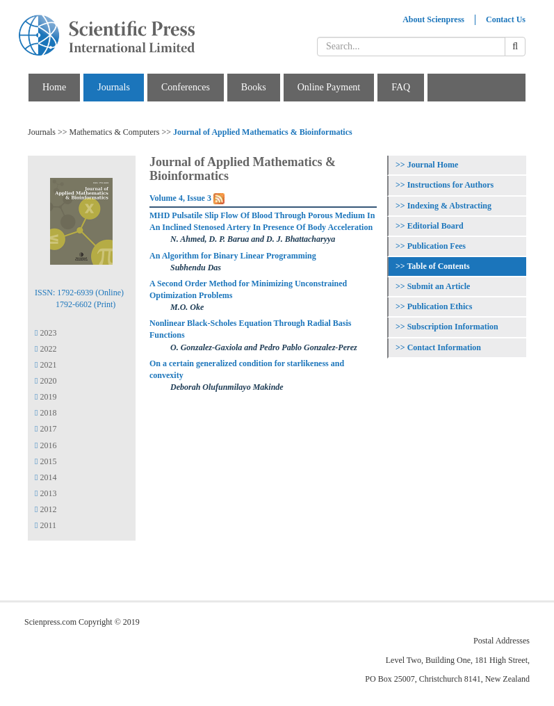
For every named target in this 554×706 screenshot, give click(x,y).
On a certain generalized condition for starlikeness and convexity (246, 369)
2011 (45, 525)
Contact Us (506, 19)
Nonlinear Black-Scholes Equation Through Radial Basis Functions (250, 329)
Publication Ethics (440, 306)
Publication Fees (436, 246)
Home (54, 87)
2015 (45, 461)
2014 (45, 477)
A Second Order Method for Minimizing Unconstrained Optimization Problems (248, 289)
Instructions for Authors (450, 185)
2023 (45, 333)
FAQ (400, 87)
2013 (45, 493)
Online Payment (329, 87)
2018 (45, 413)
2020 (45, 381)
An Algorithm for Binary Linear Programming (232, 256)
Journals (113, 87)
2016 (45, 445)
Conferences (185, 87)
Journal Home (433, 165)
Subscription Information (452, 326)
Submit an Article (439, 286)
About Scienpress (433, 19)
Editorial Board (435, 226)
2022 (45, 349)
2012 (45, 509)
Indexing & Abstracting (449, 206)
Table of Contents (438, 266)
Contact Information (444, 347)
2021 (45, 365)
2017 (45, 429)
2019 (45, 397)
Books (253, 87)
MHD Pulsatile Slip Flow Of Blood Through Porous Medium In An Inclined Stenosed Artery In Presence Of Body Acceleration (262, 221)
